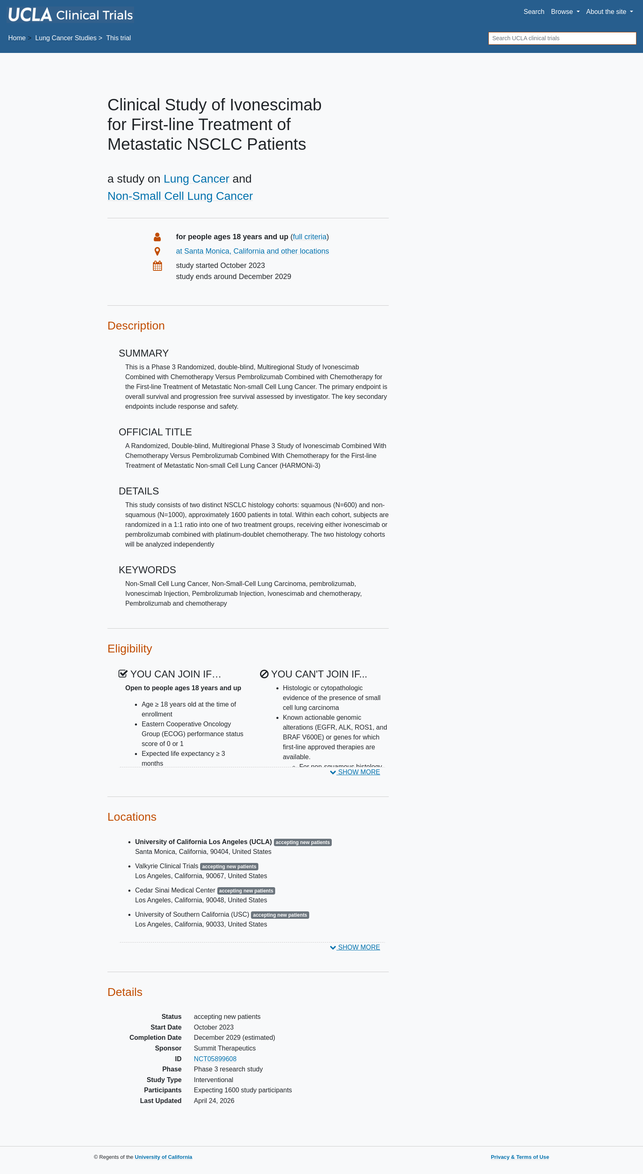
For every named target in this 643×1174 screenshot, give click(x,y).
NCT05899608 (215, 1058)
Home (17, 37)
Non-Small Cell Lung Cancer (180, 196)
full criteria (309, 237)
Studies (65, 37)
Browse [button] (563, 11)
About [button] (607, 11)
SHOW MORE (355, 772)
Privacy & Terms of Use (520, 1157)
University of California (163, 1157)
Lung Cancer (196, 178)
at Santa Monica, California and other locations (252, 251)
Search (534, 11)
